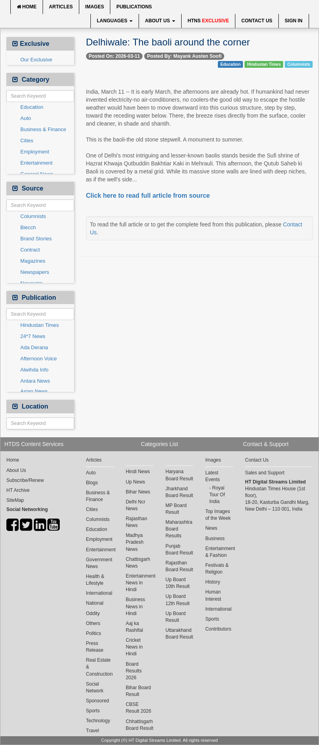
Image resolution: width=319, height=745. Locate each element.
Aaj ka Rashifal (134, 627)
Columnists (33, 216)
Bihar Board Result (138, 691)
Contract (30, 250)
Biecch (28, 227)
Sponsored (97, 701)
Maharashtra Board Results (179, 529)
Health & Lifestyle (95, 580)
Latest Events (212, 476)
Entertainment (36, 163)
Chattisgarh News (138, 562)
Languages (115, 21)
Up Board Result (176, 617)
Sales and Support (264, 473)
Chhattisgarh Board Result (139, 725)
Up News (135, 482)
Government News (99, 563)
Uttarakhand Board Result (179, 633)
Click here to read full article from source (148, 195)
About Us (160, 21)
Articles (61, 7)
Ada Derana (34, 347)
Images (94, 7)
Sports (93, 711)
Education (31, 107)
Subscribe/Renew (25, 480)
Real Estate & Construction (99, 666)
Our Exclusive (36, 60)
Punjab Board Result (179, 549)
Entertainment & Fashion (219, 552)
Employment (34, 152)
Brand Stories (36, 239)
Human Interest (213, 595)
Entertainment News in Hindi (140, 582)
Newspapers (34, 272)
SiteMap (15, 500)
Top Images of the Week (218, 515)
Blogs (92, 483)
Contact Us (256, 21)
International (99, 593)
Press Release (95, 647)
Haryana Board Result (179, 475)
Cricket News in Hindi (134, 647)
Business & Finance (43, 129)
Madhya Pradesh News (135, 542)
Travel (92, 730)
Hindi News (138, 471)
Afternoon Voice (38, 359)
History (212, 582)
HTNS (208, 21)
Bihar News (138, 492)
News (211, 528)
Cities (26, 140)
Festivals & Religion (217, 568)
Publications (134, 7)
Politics (93, 633)
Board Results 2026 (134, 670)
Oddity (93, 613)
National (95, 603)
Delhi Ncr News (135, 505)
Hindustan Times (39, 325)
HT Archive (17, 490)
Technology (98, 720)
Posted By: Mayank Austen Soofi (184, 56)
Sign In (294, 21)
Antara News (35, 381)
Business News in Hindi (135, 606)
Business (215, 538)
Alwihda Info (34, 370)
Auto (25, 118)
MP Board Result (176, 509)
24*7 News (32, 336)
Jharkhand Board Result (179, 492)
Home (27, 7)
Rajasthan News (136, 522)
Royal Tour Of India (217, 494)
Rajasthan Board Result (179, 566)
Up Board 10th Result (178, 583)
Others (93, 623)
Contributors (218, 629)
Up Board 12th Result (178, 600)
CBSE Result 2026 (138, 708)
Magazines (32, 261)
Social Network (95, 687)
